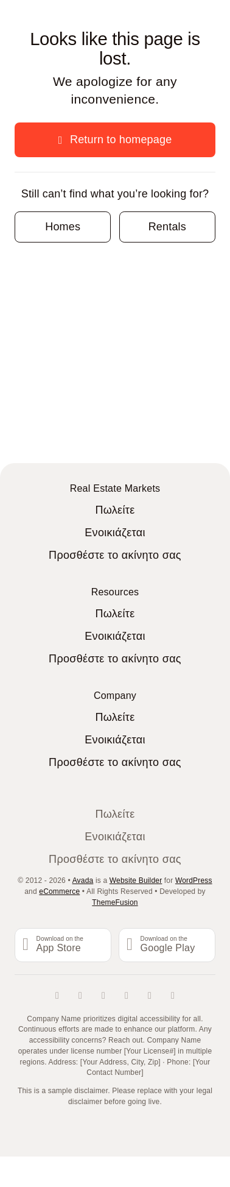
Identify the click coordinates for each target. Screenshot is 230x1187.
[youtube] (149, 995)
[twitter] (80, 995)
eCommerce (59, 891)
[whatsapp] (172, 995)
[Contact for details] (63, 227)
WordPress (193, 880)
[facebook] (57, 995)
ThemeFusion (115, 902)
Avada (83, 880)
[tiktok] (126, 995)
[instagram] (103, 995)
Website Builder (136, 880)
